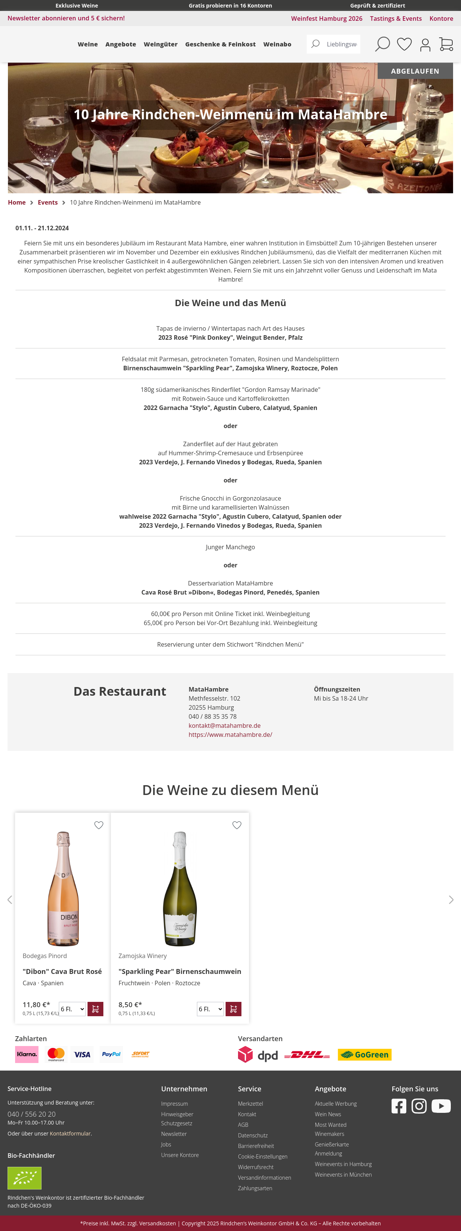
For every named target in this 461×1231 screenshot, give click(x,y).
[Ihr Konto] (425, 44)
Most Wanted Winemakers (331, 1129)
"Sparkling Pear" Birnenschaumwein (179, 971)
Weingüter (161, 44)
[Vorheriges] (9, 899)
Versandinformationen (264, 1177)
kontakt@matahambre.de (225, 725)
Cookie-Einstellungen (262, 1156)
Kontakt (247, 1114)
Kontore (441, 18)
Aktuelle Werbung (336, 1103)
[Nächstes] (451, 899)
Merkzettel (250, 1103)
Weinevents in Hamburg (343, 1164)
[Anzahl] (72, 1009)
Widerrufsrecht (256, 1167)
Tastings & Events (396, 18)
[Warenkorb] (446, 44)
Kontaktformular (70, 1133)
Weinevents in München (343, 1174)
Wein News (328, 1114)
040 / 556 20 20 (32, 1114)
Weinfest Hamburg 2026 (327, 18)
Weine (88, 44)
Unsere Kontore (180, 1155)
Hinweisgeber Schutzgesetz (177, 1119)
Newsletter (174, 1133)
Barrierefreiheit (256, 1145)
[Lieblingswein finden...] (342, 44)
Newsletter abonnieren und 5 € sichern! (66, 18)
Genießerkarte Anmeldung (332, 1149)
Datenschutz (253, 1135)
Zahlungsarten (255, 1188)
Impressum (174, 1103)
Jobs (166, 1144)
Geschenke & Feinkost (220, 44)
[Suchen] (315, 44)
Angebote (121, 44)
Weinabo (277, 44)
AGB (243, 1124)
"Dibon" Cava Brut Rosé (62, 971)
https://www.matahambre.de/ (230, 734)
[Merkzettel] (404, 44)
